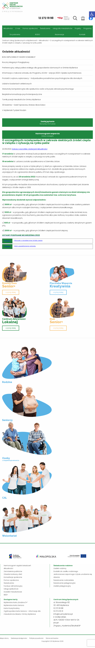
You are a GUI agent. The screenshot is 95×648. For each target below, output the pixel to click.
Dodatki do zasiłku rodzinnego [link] (65, 571)
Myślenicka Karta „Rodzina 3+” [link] (16, 602)
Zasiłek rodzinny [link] (59, 568)
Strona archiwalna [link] (52, 638)
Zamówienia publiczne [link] (13, 571)
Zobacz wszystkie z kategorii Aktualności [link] (29, 149)
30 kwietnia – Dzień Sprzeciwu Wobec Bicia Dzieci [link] (23, 105)
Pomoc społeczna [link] (30, 28)
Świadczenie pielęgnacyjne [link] (64, 583)
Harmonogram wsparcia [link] (47, 134)
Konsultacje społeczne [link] (13, 577)
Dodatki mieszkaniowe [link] (13, 592)
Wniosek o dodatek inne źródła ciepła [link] (28, 240)
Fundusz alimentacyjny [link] (13, 586)
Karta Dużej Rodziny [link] (12, 608)
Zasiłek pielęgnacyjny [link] (62, 586)
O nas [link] (17, 28)
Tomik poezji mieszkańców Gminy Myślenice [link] (21, 99)
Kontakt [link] (82, 34)
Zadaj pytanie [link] (47, 122)
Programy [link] (88, 28)
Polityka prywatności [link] (36, 638)
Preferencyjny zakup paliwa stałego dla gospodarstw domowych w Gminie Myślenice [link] (40, 67)
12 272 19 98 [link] (45, 18)
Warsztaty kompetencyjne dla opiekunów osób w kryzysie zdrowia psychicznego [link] (38, 89)
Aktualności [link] (8, 28)
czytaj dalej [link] (11, 292)
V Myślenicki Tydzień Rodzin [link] (14, 110)
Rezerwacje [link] (59, 34)
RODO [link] (37, 34)
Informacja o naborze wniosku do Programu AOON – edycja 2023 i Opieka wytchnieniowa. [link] (42, 73)
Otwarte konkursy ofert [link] (13, 574)
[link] (92, 14)
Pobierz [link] (7, 241)
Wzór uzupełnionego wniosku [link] (25, 246)
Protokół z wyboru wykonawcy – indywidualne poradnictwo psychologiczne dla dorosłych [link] (42, 78)
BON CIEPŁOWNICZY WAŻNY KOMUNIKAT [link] (18, 57)
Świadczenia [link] (45, 28)
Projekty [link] (78, 28)
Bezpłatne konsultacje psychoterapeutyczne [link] (22, 94)
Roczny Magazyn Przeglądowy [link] (15, 62)
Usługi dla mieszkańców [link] (62, 28)
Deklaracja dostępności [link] (19, 638)
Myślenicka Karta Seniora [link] (14, 605)
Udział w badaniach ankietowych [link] (17, 83)
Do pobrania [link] (15, 34)
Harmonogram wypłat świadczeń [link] (17, 565)
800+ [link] (6, 595)
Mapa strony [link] (4, 638)
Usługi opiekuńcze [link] (11, 589)
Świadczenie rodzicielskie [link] (63, 580)
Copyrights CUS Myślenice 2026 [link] (52, 641)
